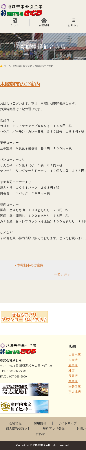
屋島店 (73, 365)
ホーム (7, 66)
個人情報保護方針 (18, 428)
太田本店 (74, 354)
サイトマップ (67, 423)
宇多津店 (74, 392)
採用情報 (40, 423)
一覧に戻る (62, 275)
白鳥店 (73, 381)
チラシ (15, 25)
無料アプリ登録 (54, 428)
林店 (71, 370)
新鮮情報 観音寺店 (22, 66)
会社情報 (15, 423)
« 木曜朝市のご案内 (28, 265)
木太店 (73, 360)
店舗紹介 (44, 25)
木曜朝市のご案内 (44, 66)
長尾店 (73, 376)
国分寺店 (74, 386)
